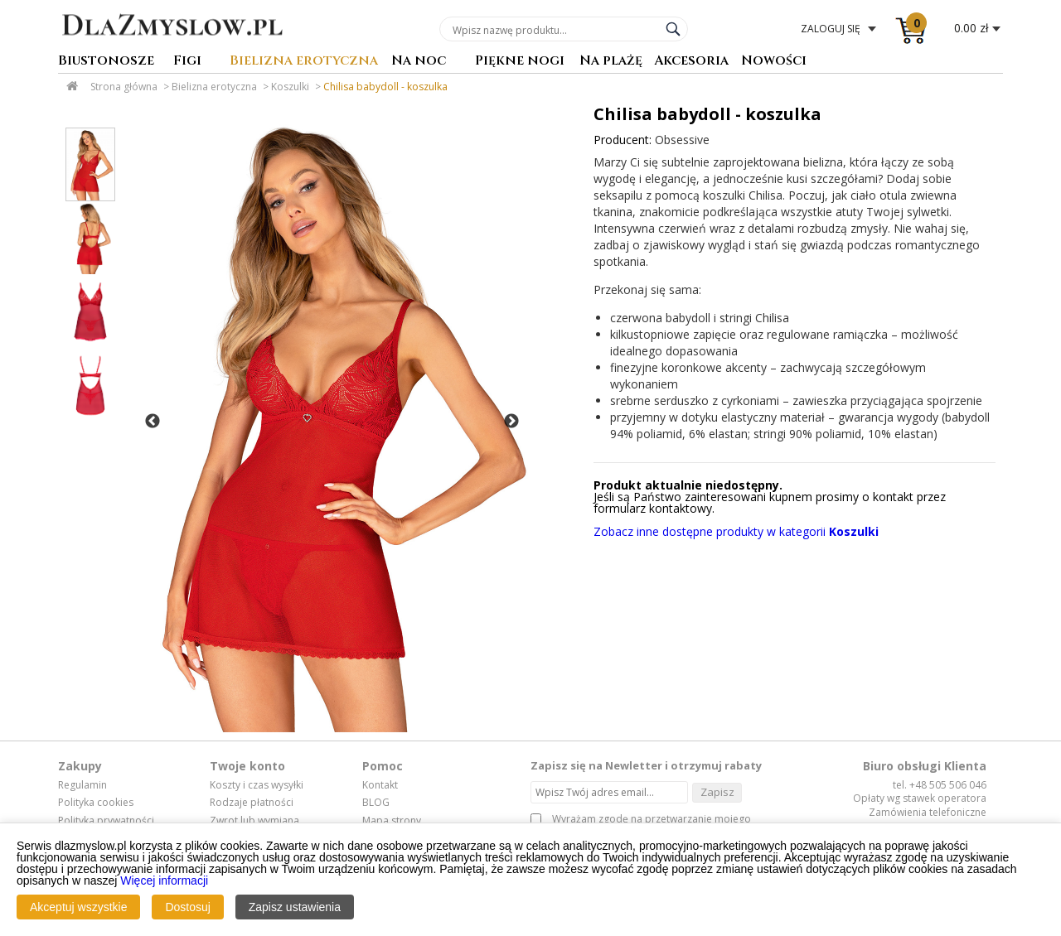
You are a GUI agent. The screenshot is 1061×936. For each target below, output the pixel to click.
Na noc (418, 62)
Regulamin (82, 785)
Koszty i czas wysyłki (256, 785)
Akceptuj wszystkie (78, 907)
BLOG (376, 802)
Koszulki (290, 87)
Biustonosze (106, 62)
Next (511, 421)
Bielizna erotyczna (304, 62)
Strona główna (123, 87)
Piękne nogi (519, 62)
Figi (187, 62)
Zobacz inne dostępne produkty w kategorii (736, 531)
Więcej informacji (164, 880)
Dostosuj (187, 907)
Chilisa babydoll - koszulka (385, 87)
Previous (152, 421)
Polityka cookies (95, 802)
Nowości (774, 62)
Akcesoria (691, 62)
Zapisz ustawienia (295, 907)
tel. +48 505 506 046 (939, 785)
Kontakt (380, 785)
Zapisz (717, 791)
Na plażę (610, 62)
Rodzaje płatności (251, 802)
